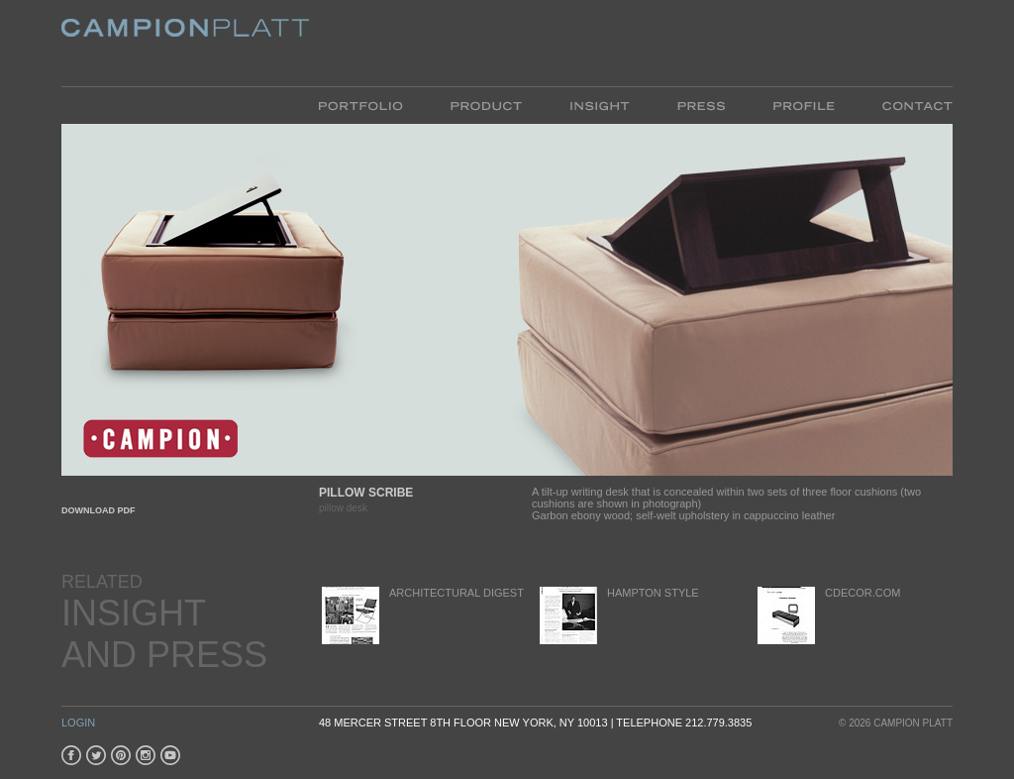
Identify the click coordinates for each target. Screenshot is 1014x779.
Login (78, 722)
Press (701, 104)
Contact (906, 104)
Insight (600, 104)
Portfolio (373, 104)
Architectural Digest (421, 615)
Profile (804, 104)
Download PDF (98, 510)
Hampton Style (618, 615)
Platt (185, 43)
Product (486, 104)
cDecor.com (827, 615)
